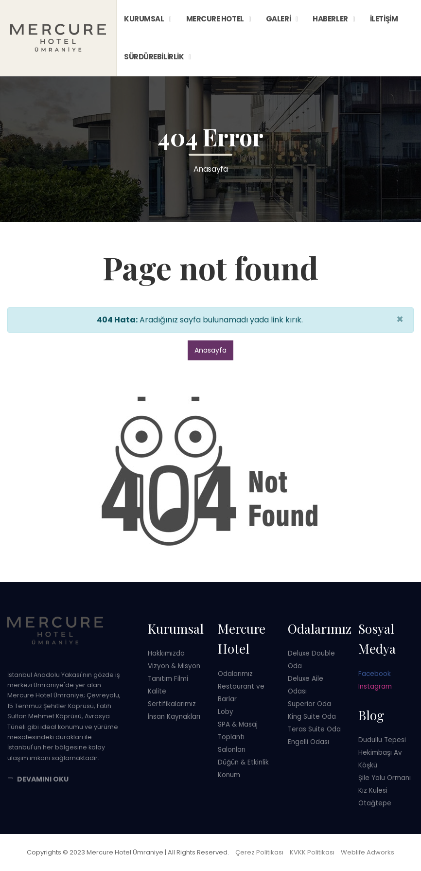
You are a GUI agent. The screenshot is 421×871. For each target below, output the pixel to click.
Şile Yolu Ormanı (384, 777)
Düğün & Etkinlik (243, 762)
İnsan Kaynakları (174, 716)
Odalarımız (235, 673)
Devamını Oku (43, 779)
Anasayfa (210, 350)
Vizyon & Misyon (174, 666)
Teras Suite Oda (314, 729)
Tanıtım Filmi (168, 678)
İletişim (384, 19)
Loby (225, 711)
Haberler (330, 19)
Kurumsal (144, 19)
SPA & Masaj (238, 724)
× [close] (399, 319)
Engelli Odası (308, 742)
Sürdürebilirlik (154, 57)
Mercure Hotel (215, 19)
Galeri (278, 19)
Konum (229, 775)
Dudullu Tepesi (382, 740)
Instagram (375, 686)
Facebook (374, 673)
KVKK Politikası (312, 852)
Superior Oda (309, 704)
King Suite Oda (312, 716)
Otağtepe (374, 803)
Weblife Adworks (367, 852)
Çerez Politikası (259, 852)
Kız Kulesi (372, 790)
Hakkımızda (166, 653)
